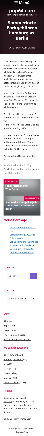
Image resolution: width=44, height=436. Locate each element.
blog (29, 165)
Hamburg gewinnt (13, 359)
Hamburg (20, 169)
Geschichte (9, 169)
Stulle (11, 173)
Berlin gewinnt (11, 354)
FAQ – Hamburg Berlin (15, 334)
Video (17, 173)
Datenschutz (10, 330)
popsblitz (8, 378)
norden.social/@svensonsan (17, 418)
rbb (5, 173)
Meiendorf (9, 373)
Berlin (23, 165)
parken (36, 169)
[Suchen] (33, 276)
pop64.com (22, 10)
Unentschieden (11, 382)
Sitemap (8, 321)
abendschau (13, 165)
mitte (28, 169)
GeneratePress (22, 432)
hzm (6, 364)
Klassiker (8, 368)
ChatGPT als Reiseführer (22, 252)
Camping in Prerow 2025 (22, 248)
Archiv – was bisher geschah (17, 339)
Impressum (9, 325)
